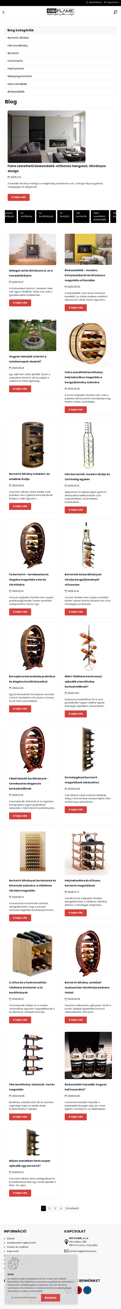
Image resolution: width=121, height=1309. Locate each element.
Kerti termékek (17, 84)
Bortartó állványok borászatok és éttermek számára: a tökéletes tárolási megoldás (32, 885)
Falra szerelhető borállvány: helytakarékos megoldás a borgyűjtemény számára (84, 377)
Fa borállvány (26, 215)
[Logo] (60, 12)
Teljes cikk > (19, 197)
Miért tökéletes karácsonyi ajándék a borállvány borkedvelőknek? (83, 681)
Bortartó (13, 53)
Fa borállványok (46, 215)
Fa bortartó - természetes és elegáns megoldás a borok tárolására (28, 579)
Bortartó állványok (9, 215)
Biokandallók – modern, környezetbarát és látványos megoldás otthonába (85, 275)
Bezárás (50, 1298)
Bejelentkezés (95, 2)
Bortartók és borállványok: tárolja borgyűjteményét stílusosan (83, 579)
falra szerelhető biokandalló (100, 216)
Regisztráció (113, 2)
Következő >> (72, 1208)
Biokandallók (16, 92)
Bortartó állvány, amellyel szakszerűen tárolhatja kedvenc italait (87, 987)
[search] (115, 12)
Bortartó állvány (18, 38)
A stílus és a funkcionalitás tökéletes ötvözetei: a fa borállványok (27, 987)
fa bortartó (64, 215)
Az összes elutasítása (24, 1297)
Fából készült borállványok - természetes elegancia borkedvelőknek (28, 783)
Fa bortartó (15, 61)
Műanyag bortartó (20, 76)
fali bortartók (81, 215)
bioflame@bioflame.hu (82, 1251)
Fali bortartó (16, 68)
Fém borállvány (18, 45)
